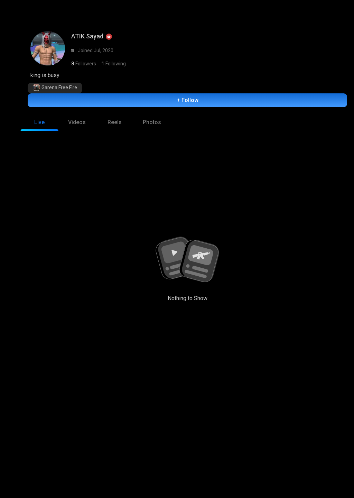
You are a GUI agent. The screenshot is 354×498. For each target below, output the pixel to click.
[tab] (39, 124)
